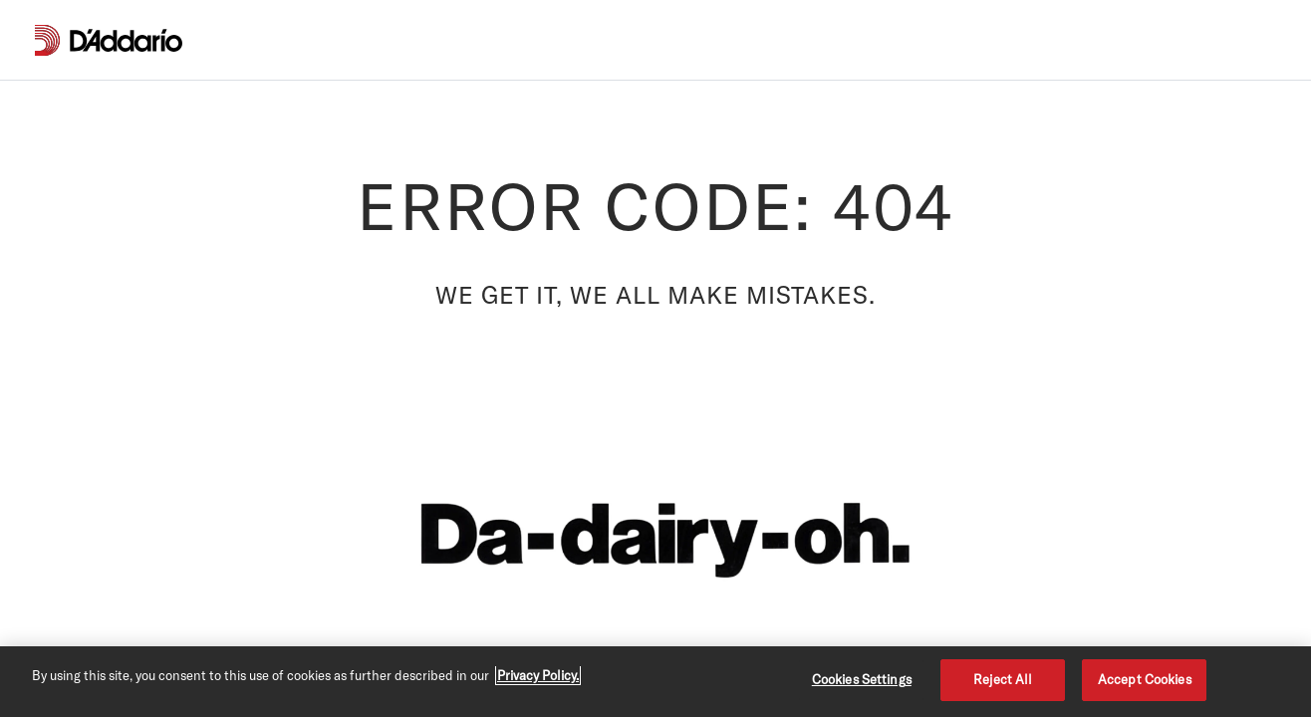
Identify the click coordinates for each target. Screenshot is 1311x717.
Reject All (1002, 679)
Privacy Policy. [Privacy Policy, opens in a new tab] (538, 675)
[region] (655, 681)
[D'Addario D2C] (126, 40)
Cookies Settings (862, 679)
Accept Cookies (1144, 679)
